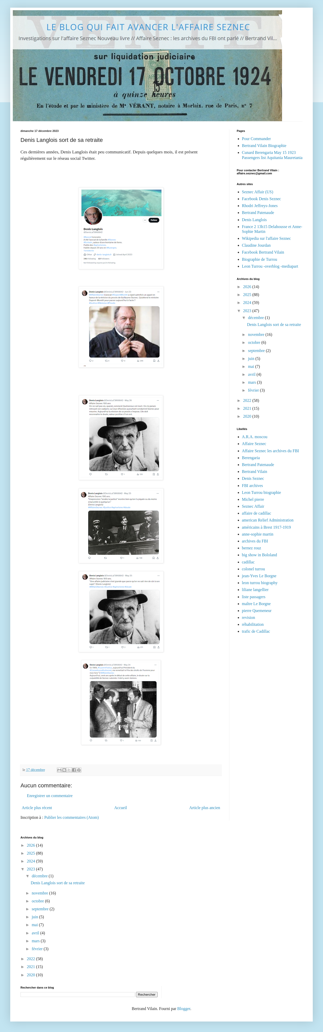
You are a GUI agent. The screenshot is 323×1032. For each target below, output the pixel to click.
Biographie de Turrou (259, 259)
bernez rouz (251, 548)
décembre (256, 317)
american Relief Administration (268, 520)
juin (251, 358)
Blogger (183, 1008)
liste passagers (253, 597)
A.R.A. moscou (254, 437)
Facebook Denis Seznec (261, 199)
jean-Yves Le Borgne (259, 576)
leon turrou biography (260, 583)
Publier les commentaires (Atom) (71, 817)
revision (248, 617)
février (254, 390)
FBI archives (252, 485)
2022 (247, 400)
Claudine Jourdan (256, 245)
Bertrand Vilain (254, 471)
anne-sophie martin (257, 534)
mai (251, 366)
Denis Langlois (254, 220)
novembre (256, 334)
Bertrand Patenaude (258, 212)
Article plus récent (37, 808)
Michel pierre (253, 499)
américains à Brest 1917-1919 (266, 527)
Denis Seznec (253, 478)
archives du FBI (255, 541)
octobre (254, 342)
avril (252, 374)
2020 (247, 416)
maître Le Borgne (256, 604)
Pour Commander (256, 139)
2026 (247, 287)
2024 (247, 302)
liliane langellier (255, 589)
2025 (247, 294)
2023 (247, 311)
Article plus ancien (204, 808)
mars (252, 382)
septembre (257, 350)
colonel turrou (253, 569)
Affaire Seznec (254, 443)
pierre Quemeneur (257, 610)
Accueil (120, 808)
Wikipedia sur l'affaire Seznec (266, 238)
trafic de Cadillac (256, 631)
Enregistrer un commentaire (50, 795)
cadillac (248, 562)
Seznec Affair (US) (257, 192)
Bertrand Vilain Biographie (264, 145)
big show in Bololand (259, 555)
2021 (247, 408)
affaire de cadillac (256, 513)
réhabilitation (253, 624)
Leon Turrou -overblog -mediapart (270, 266)
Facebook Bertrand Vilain (263, 252)
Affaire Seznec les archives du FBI (270, 451)
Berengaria (251, 458)
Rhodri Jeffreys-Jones (260, 205)
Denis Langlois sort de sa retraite (274, 324)
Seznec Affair (253, 506)
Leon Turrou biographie (261, 492)
